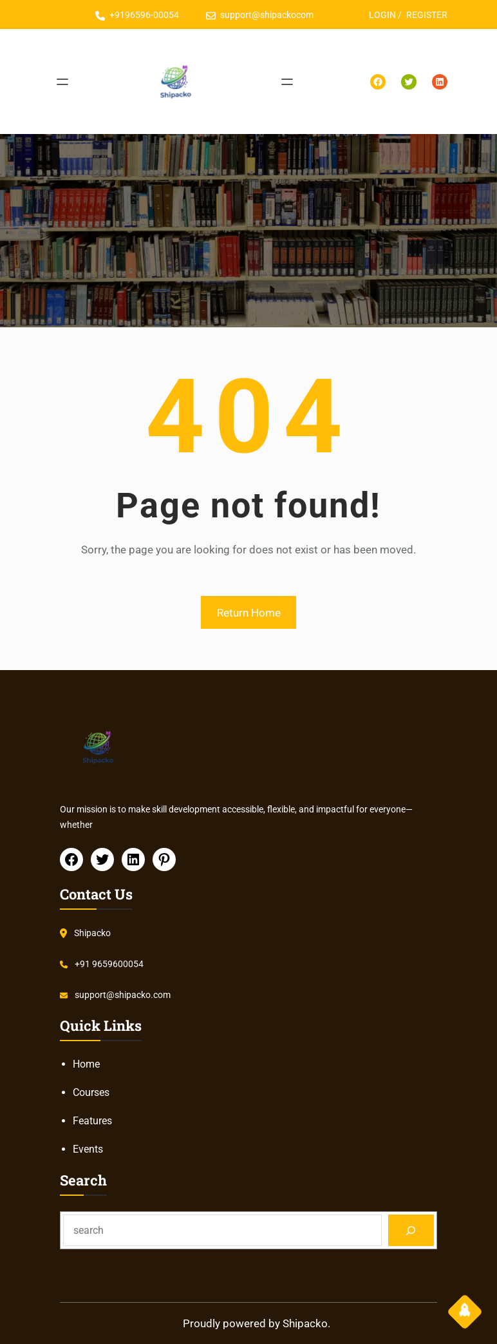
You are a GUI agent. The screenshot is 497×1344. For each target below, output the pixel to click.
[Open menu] (62, 81)
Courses (91, 1092)
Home (86, 1064)
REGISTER (426, 15)
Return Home (249, 612)
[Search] (411, 1230)
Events (88, 1149)
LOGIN (382, 15)
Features (92, 1121)
